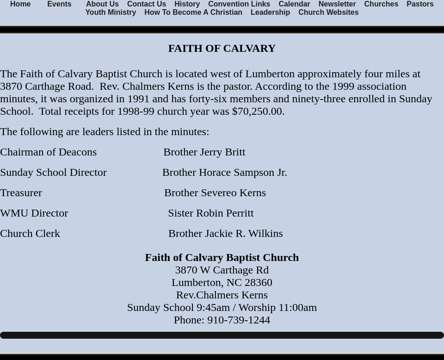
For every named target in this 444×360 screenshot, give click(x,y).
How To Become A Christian (193, 12)
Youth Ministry (110, 12)
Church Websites (328, 12)
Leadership (270, 12)
